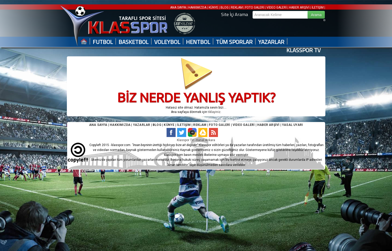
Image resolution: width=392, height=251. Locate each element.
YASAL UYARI (292, 125)
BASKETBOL (133, 42)
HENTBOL (198, 42)
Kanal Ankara (205, 140)
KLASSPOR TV (303, 50)
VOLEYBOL (167, 42)
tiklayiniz (214, 112)
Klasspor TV (185, 140)
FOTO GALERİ (254, 7)
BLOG (225, 7)
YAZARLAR (271, 42)
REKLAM (237, 7)
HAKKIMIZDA (197, 7)
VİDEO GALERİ (276, 7)
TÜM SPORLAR (234, 42)
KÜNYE (213, 7)
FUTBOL (103, 42)
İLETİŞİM (318, 7)
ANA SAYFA (178, 7)
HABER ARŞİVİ (299, 7)
